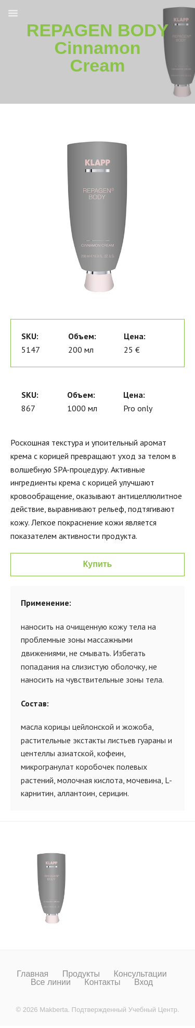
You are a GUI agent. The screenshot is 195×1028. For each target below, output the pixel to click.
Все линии (51, 982)
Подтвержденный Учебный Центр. (125, 1009)
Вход (143, 982)
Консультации (139, 974)
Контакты (102, 982)
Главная (32, 974)
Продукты (81, 974)
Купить (97, 564)
